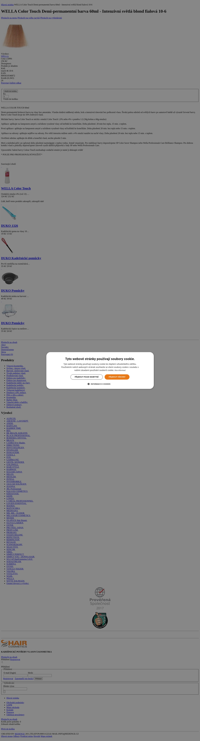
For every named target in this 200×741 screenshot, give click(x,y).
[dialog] (100, 370)
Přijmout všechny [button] (117, 377)
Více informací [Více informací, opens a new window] (120, 370)
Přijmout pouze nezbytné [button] (87, 377)
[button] (100, 383)
